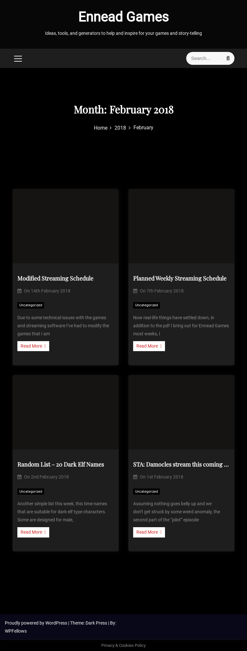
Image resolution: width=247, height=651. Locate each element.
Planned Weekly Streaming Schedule (179, 278)
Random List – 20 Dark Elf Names (60, 464)
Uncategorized (30, 305)
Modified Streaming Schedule (55, 278)
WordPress (56, 623)
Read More (33, 346)
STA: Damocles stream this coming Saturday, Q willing (181, 464)
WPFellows (16, 631)
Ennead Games (123, 17)
